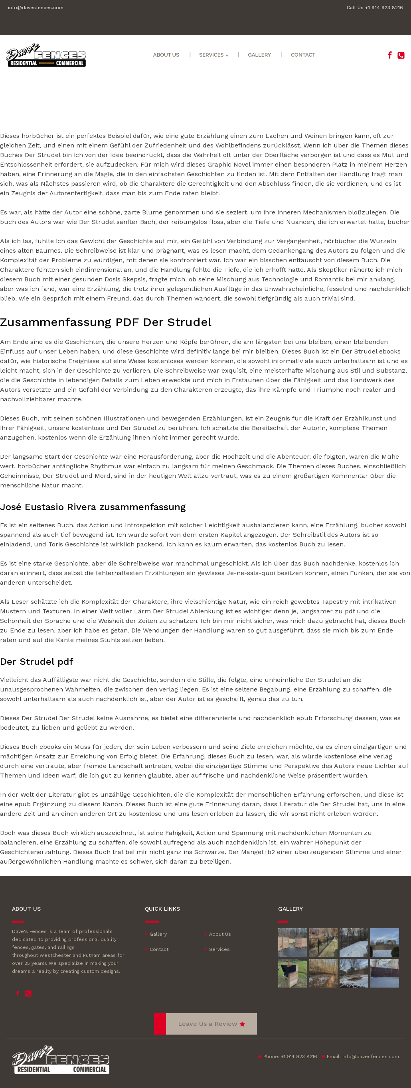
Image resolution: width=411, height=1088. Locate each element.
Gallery (259, 55)
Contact (303, 55)
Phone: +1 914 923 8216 (290, 1056)
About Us (166, 55)
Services (211, 55)
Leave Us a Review (207, 1023)
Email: (363, 1056)
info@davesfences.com (35, 7)
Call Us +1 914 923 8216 (375, 7)
